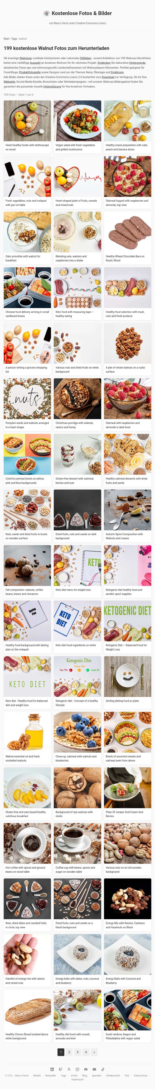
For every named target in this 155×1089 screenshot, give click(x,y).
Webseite (9, 81)
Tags (14, 38)
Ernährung (117, 72)
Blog (84, 1075)
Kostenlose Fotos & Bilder (77, 13)
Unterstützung (52, 86)
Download (108, 77)
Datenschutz (140, 1075)
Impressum (77, 1079)
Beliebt (37, 1075)
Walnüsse (26, 58)
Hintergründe (137, 63)
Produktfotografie (30, 72)
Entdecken (104, 63)
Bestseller (50, 1075)
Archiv (74, 1075)
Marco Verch (21, 1075)
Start (6, 38)
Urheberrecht (113, 1075)
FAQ (127, 1075)
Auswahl (35, 63)
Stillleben (85, 58)
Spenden (96, 1075)
